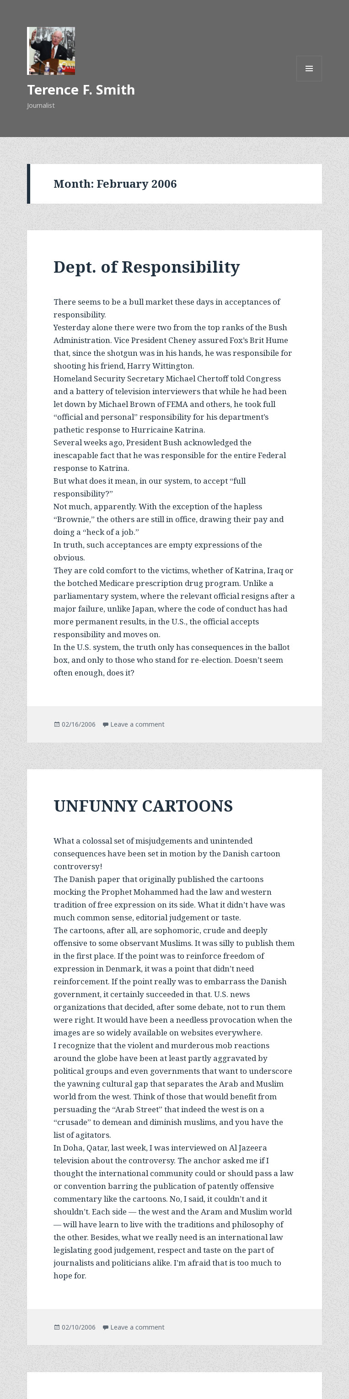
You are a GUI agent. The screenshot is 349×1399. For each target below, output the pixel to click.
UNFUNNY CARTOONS (143, 805)
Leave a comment (137, 724)
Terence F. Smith (81, 89)
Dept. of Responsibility (147, 266)
